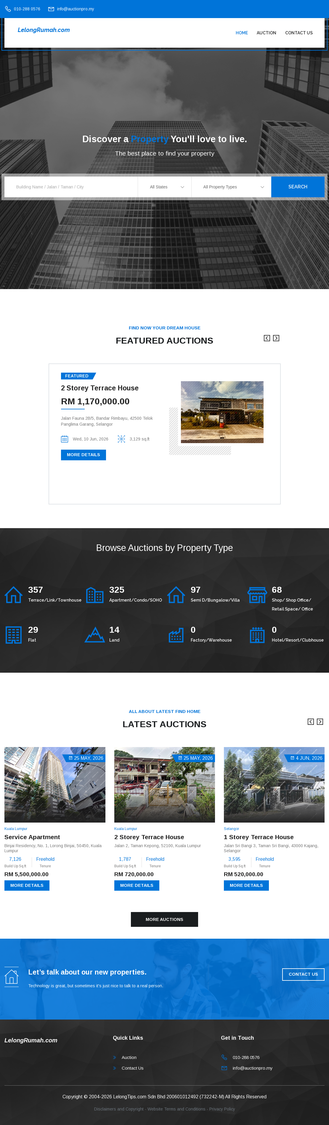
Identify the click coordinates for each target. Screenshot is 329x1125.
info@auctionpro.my (75, 9)
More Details (83, 454)
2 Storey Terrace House (100, 388)
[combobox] (164, 187)
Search (297, 187)
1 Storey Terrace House (259, 837)
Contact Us (299, 33)
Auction (266, 33)
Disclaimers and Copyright (119, 1109)
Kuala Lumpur (15, 829)
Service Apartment (32, 837)
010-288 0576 (27, 9)
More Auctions (164, 919)
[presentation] (267, 341)
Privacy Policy (222, 1109)
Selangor (231, 829)
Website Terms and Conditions (176, 1109)
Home (242, 33)
